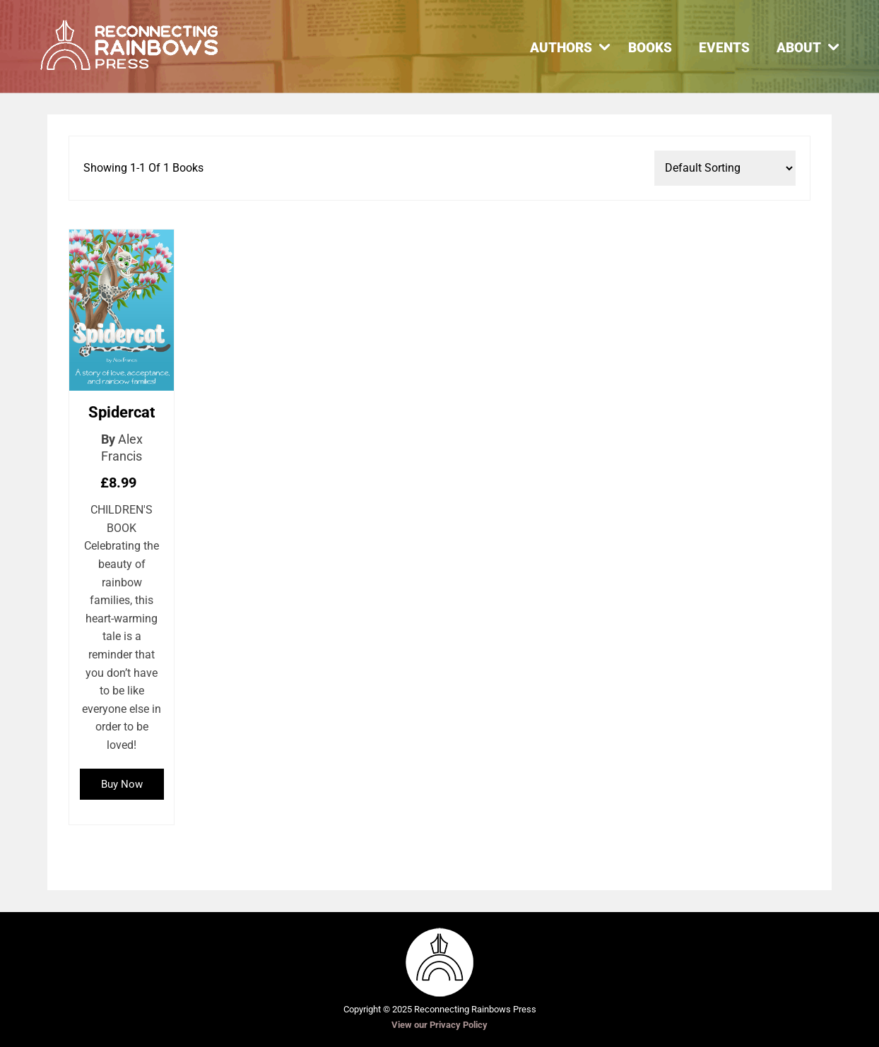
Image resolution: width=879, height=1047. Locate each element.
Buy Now (122, 784)
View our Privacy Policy (439, 1024)
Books (650, 47)
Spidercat (121, 412)
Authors (561, 47)
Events (724, 47)
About (799, 47)
